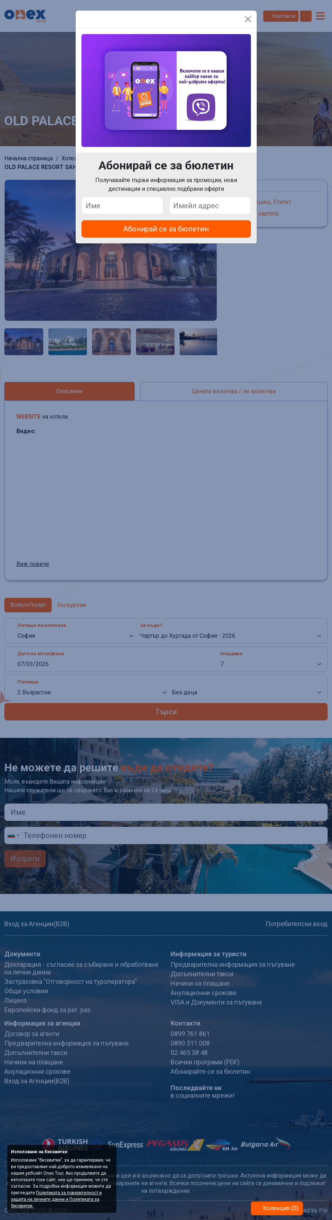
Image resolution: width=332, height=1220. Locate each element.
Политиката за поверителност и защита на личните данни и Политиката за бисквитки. (56, 1199)
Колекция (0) (279, 1208)
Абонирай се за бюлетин (166, 229)
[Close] (248, 19)
